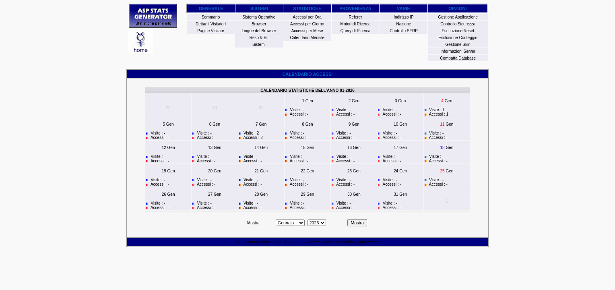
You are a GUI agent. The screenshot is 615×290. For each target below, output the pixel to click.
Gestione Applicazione (458, 17)
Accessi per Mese (307, 31)
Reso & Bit (259, 37)
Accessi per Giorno (307, 24)
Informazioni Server (457, 51)
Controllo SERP (404, 31)
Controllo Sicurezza (457, 24)
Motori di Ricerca (356, 24)
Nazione (403, 24)
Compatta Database (458, 58)
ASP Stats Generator (253, 242)
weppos (313, 242)
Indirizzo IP (403, 17)
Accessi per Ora (307, 17)
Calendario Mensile (307, 37)
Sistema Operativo (258, 17)
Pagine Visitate (210, 31)
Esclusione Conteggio (457, 37)
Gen (309, 101)
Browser (259, 24)
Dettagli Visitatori (211, 24)
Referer (355, 17)
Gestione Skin (458, 44)
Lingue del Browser (259, 31)
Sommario (211, 17)
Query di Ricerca (355, 31)
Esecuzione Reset (458, 31)
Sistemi (259, 44)
